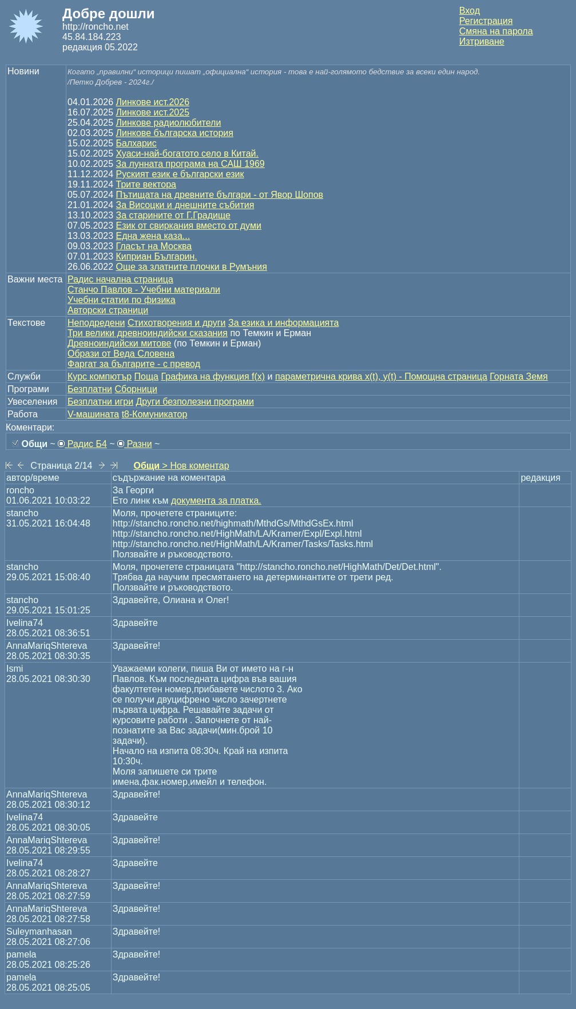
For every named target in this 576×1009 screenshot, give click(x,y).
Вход (469, 10)
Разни (134, 444)
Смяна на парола (496, 31)
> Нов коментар (181, 465)
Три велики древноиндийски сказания (147, 333)
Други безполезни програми (195, 401)
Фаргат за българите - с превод (133, 364)
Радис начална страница (120, 279)
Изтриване (482, 41)
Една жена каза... (153, 236)
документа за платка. (216, 500)
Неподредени (96, 323)
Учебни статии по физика (121, 300)
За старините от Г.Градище (173, 215)
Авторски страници (107, 310)
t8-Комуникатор (155, 414)
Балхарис (136, 143)
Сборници (135, 389)
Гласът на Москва (154, 246)
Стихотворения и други (177, 323)
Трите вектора (146, 184)
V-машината (93, 414)
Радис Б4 (82, 444)
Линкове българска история (174, 133)
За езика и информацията (283, 323)
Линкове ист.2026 (153, 102)
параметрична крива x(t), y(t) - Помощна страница (381, 376)
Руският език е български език (180, 174)
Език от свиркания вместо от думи (188, 225)
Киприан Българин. (156, 256)
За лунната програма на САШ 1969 (190, 164)
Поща (146, 376)
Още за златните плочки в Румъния (191, 267)
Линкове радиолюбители (168, 122)
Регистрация (486, 21)
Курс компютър (99, 376)
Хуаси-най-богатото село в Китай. (187, 153)
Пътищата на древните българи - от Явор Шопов (220, 195)
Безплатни (89, 389)
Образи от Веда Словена (120, 353)
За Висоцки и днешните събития (185, 205)
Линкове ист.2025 (153, 112)
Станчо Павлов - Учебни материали (143, 289)
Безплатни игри (100, 401)
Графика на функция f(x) (213, 376)
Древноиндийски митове (119, 343)
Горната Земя (519, 376)
